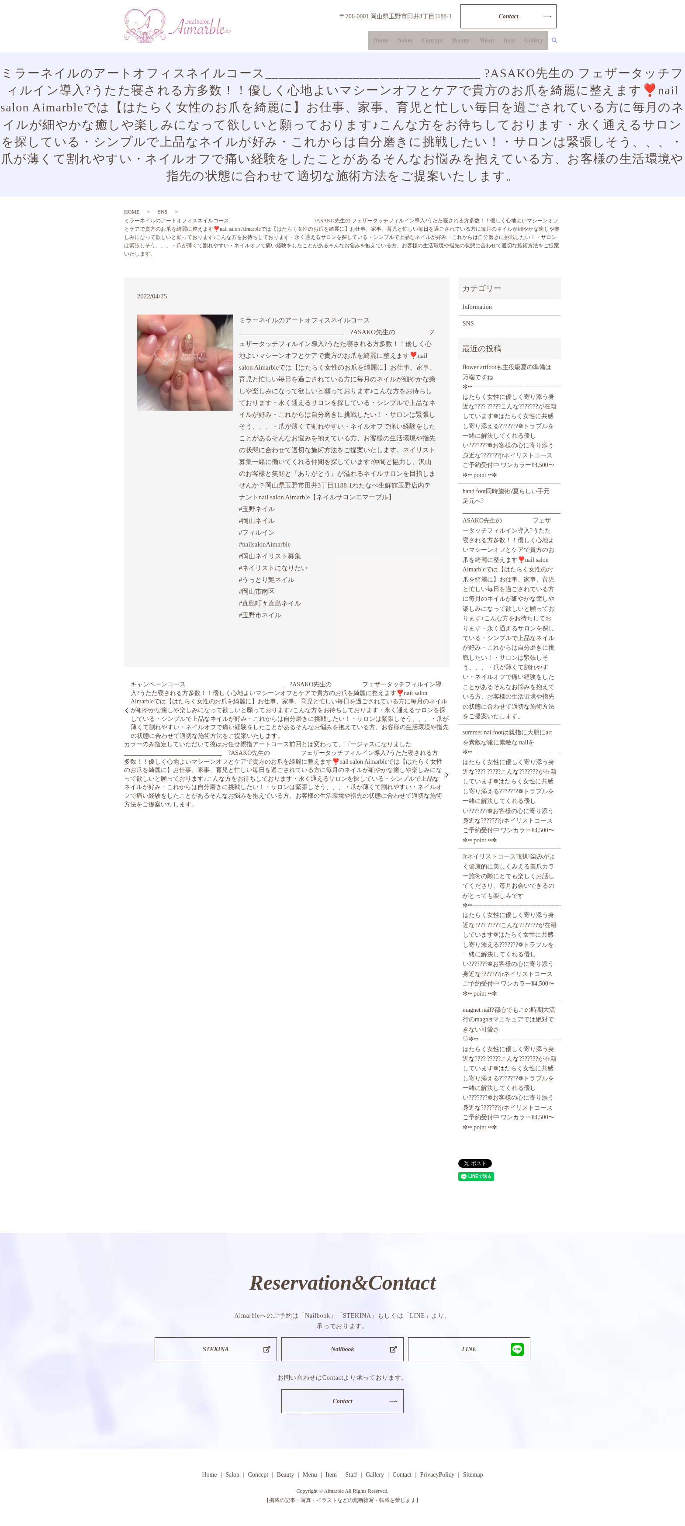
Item (512, 41)
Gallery (535, 41)
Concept (441, 41)
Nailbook (342, 1349)
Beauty (468, 41)
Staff (351, 1474)
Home (394, 41)
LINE (469, 1349)
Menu (491, 41)
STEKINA (216, 1349)
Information (477, 307)
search (554, 41)
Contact (508, 16)
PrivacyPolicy (437, 1474)
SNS (162, 212)
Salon (416, 41)
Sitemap (473, 1474)
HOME (131, 212)
